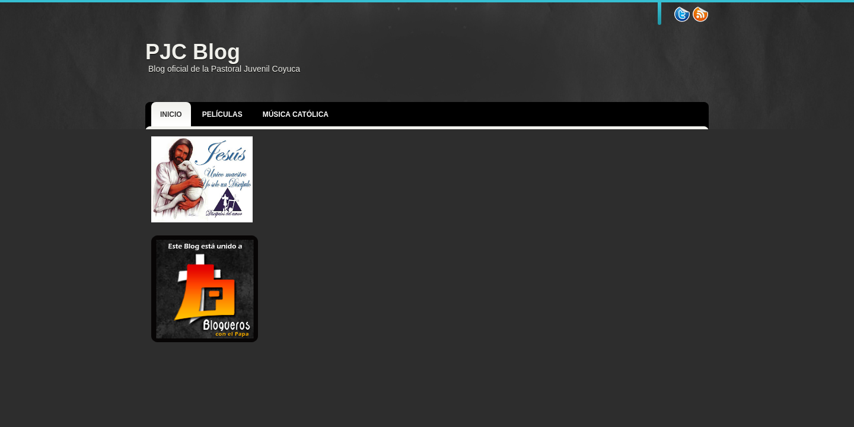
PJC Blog (192, 52)
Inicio (171, 114)
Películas (222, 114)
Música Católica (296, 114)
